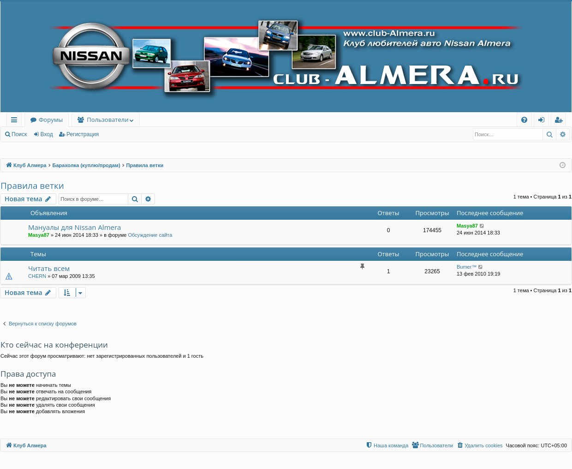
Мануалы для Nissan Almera (74, 227)
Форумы (51, 119)
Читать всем (49, 268)
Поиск (19, 134)
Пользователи (107, 119)
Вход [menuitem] (543, 121)
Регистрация (82, 134)
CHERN (37, 276)
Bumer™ (467, 267)
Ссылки (16, 121)
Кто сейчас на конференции (54, 344)
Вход (47, 134)
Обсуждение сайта (150, 235)
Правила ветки (32, 186)
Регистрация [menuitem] (560, 121)
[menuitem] (524, 120)
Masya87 (38, 235)
